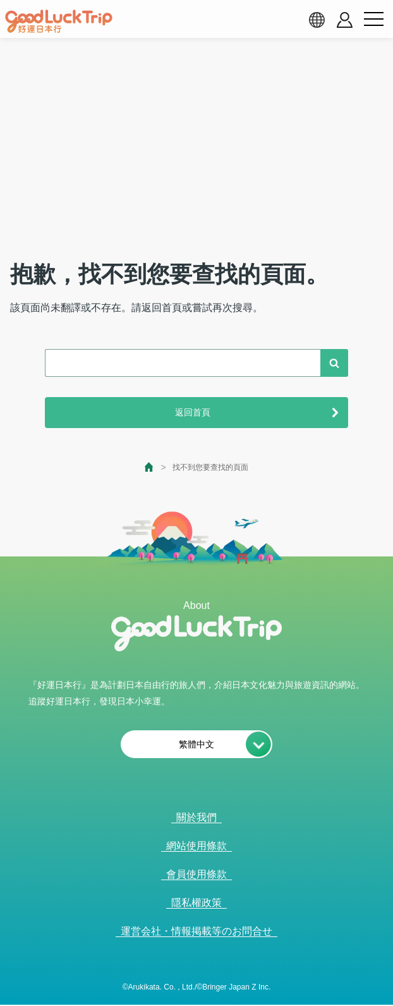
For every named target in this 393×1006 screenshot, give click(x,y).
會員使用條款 (196, 874)
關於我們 (196, 817)
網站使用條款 (196, 845)
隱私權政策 (196, 902)
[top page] (149, 467)
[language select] (316, 20)
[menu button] (373, 19)
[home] (58, 21)
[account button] (345, 20)
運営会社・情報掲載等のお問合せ (196, 931)
